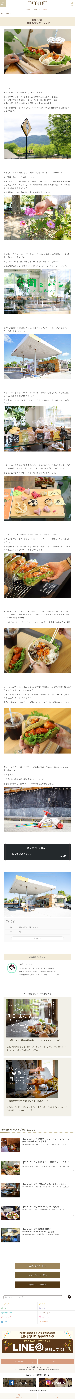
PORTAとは (30, 1367)
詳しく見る (37, 938)
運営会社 (56, 1369)
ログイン (56, 1361)
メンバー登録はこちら (44, 9)
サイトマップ (39, 1367)
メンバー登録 (18, 1361)
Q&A (47, 1367)
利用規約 (49, 1369)
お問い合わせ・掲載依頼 (37, 1369)
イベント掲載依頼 (21, 1369)
